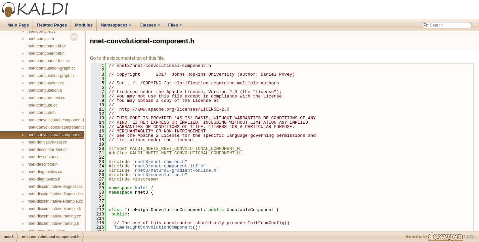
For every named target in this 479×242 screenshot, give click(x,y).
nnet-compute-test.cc (46, 97)
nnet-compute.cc (42, 105)
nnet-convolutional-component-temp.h (61, 120)
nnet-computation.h (45, 90)
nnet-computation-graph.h (51, 75)
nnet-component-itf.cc (47, 46)
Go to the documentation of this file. (127, 58)
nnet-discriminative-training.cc (54, 216)
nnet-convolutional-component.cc (57, 127)
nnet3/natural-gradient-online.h (175, 170)
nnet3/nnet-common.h (160, 162)
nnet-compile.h (41, 38)
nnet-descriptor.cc (43, 157)
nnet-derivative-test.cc (47, 142)
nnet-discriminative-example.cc (55, 201)
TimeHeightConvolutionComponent (153, 227)
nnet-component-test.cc (49, 60)
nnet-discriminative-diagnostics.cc (58, 186)
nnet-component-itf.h (46, 53)
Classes (150, 27)
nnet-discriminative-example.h (54, 208)
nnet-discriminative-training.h (53, 223)
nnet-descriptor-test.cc (48, 149)
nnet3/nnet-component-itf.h (169, 166)
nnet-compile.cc (42, 31)
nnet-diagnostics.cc (45, 171)
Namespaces (117, 27)
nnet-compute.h (41, 112)
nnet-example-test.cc (46, 231)
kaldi (141, 188)
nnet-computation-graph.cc (52, 68)
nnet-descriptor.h (42, 164)
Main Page (18, 25)
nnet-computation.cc (46, 83)
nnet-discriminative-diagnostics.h (57, 194)
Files (175, 27)
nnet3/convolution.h (160, 175)
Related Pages (52, 25)
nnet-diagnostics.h (44, 179)
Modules (84, 25)
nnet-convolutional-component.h (56, 134)
